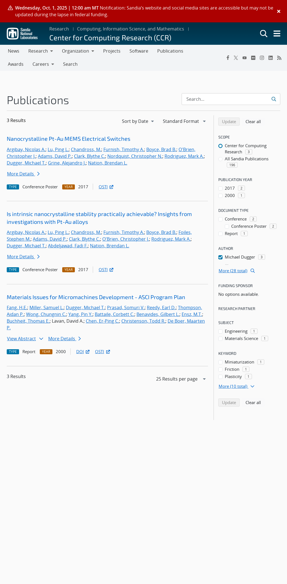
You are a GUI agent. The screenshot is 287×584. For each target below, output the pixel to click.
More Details (23, 174)
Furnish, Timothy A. (123, 149)
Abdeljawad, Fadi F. (68, 246)
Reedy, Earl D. (161, 307)
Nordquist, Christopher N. (134, 156)
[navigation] (138, 121)
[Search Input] (231, 99)
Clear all (255, 121)
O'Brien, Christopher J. (125, 239)
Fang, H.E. (17, 307)
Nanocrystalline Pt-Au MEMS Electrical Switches (68, 138)
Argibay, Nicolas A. (26, 149)
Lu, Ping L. (58, 149)
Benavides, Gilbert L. (157, 314)
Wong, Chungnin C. (46, 314)
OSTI (106, 186)
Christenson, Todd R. (143, 321)
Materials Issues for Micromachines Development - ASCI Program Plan (96, 297)
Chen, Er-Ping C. (102, 321)
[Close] (278, 11)
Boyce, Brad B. (161, 149)
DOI (83, 351)
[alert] (143, 11)
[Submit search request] (274, 99)
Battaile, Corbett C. (114, 314)
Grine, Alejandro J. (67, 163)
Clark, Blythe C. (89, 156)
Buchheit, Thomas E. (28, 321)
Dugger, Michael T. (26, 163)
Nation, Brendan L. (107, 163)
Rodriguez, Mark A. (184, 156)
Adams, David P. (55, 156)
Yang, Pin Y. (80, 314)
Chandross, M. (86, 149)
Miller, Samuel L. (46, 307)
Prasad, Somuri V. (126, 307)
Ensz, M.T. (192, 314)
